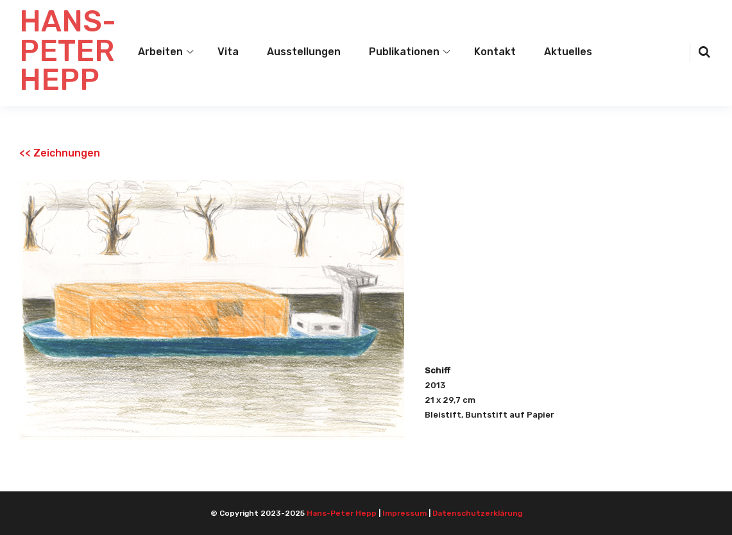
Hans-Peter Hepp (342, 513)
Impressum (404, 513)
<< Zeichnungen (59, 153)
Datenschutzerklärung (477, 513)
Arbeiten (160, 52)
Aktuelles (568, 52)
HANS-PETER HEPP (67, 51)
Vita (228, 52)
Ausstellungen (304, 52)
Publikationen (404, 52)
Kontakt (495, 52)
